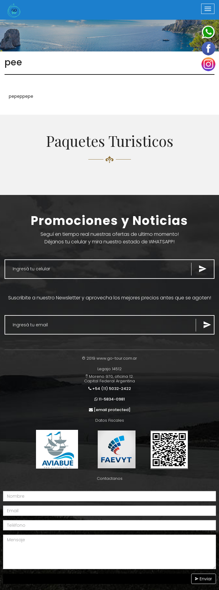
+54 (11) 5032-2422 (109, 388)
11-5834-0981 (109, 399)
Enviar (203, 579)
